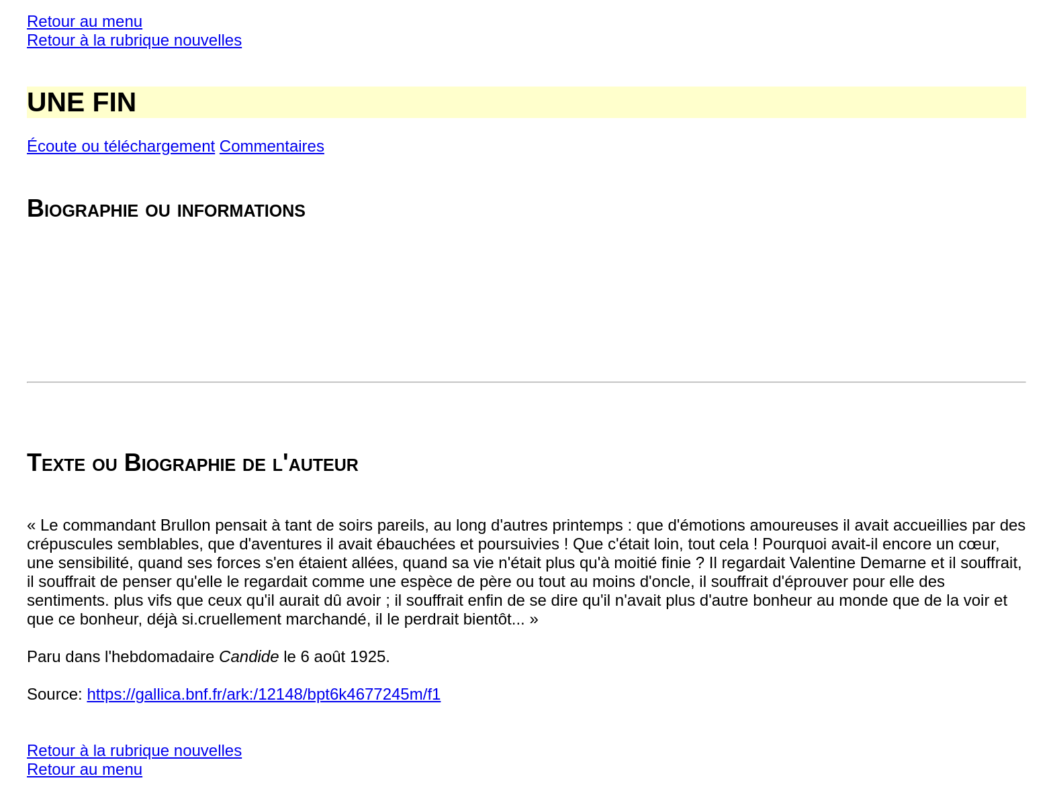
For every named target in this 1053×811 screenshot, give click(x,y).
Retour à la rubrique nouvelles (134, 40)
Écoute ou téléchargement (121, 146)
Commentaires (272, 146)
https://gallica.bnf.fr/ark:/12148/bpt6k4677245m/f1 (264, 694)
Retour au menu (84, 21)
